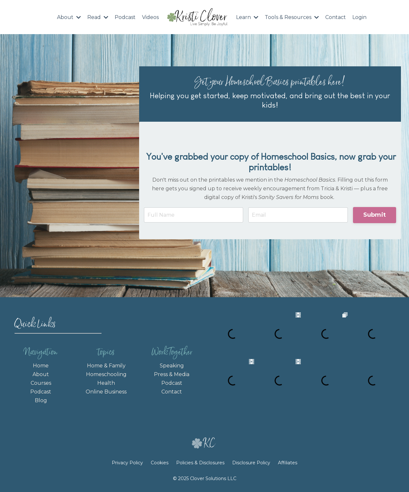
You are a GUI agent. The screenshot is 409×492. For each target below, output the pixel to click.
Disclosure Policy (251, 463)
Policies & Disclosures (200, 463)
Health (106, 383)
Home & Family (106, 366)
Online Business (106, 392)
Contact (335, 17)
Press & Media (171, 374)
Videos (150, 17)
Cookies (159, 463)
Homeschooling (106, 374)
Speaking (172, 366)
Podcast (125, 17)
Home (41, 366)
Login (359, 17)
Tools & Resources (292, 17)
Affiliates (287, 463)
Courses (41, 383)
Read (97, 17)
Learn (247, 17)
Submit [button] (374, 214)
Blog (41, 400)
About (69, 17)
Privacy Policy (128, 463)
